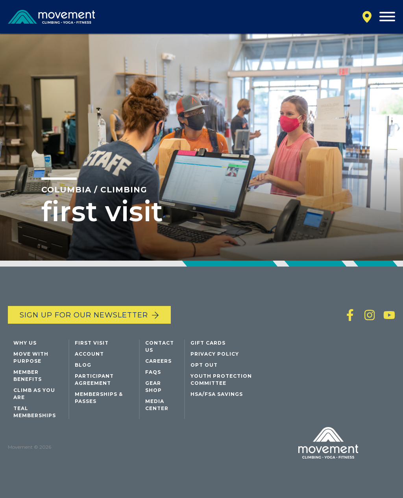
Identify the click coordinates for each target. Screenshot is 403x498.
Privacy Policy (214, 354)
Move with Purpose (30, 357)
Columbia (66, 189)
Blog (83, 365)
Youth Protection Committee (221, 379)
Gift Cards (208, 343)
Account (89, 354)
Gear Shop (153, 386)
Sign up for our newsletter (84, 315)
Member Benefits (27, 375)
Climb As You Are (34, 393)
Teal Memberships (34, 411)
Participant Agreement (94, 379)
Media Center (156, 404)
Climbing (123, 189)
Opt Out (204, 365)
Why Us (25, 343)
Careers (158, 361)
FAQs (153, 372)
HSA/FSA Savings (216, 394)
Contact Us (159, 346)
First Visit (92, 343)
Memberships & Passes (99, 397)
